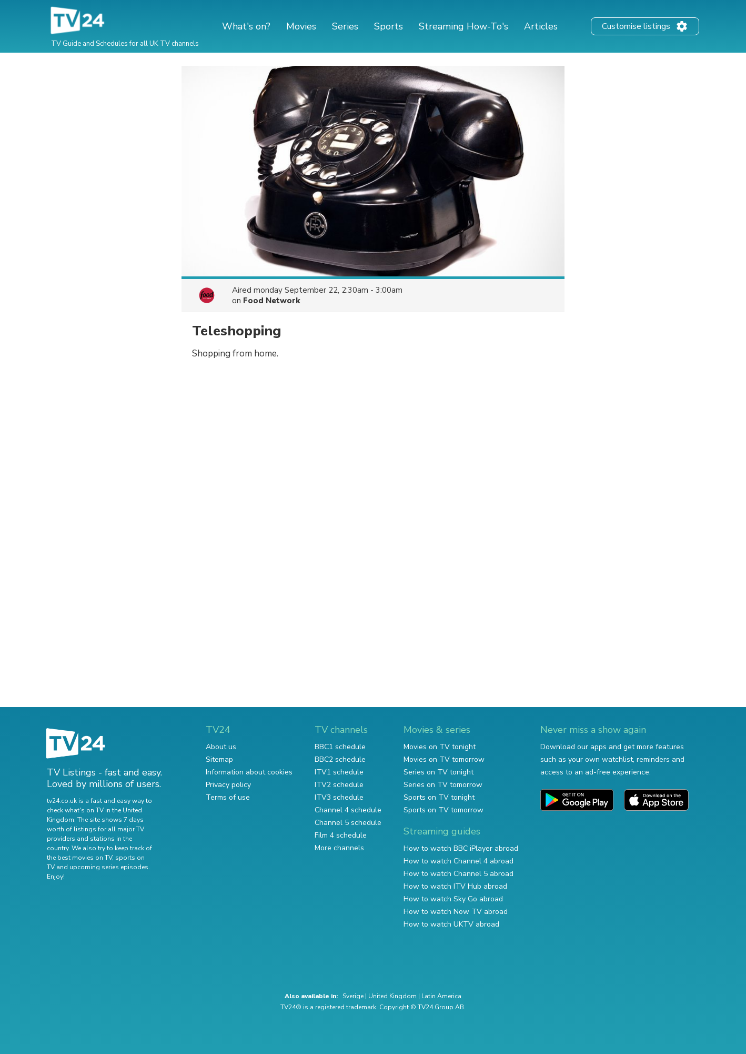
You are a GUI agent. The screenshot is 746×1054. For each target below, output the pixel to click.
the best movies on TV (79, 857)
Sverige (353, 996)
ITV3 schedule (339, 797)
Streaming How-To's (463, 26)
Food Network (271, 300)
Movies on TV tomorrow (444, 759)
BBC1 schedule (340, 747)
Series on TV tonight (438, 772)
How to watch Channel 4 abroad (458, 861)
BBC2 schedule (340, 759)
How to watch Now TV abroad (456, 912)
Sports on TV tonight (439, 797)
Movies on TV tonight (440, 747)
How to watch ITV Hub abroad (455, 886)
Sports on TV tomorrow (443, 810)
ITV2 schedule (339, 785)
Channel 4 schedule (348, 810)
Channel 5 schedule (348, 823)
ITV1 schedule (339, 772)
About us (221, 747)
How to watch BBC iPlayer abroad (461, 848)
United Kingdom (392, 996)
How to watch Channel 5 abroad (458, 874)
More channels (339, 848)
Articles (541, 26)
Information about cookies (249, 772)
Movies (301, 26)
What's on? (246, 26)
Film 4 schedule (341, 835)
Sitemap (219, 759)
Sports (388, 26)
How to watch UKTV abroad (451, 924)
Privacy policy (228, 785)
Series (345, 26)
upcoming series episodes (108, 867)
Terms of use (228, 797)
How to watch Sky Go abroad (453, 899)
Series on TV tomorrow (443, 785)
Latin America (441, 996)
